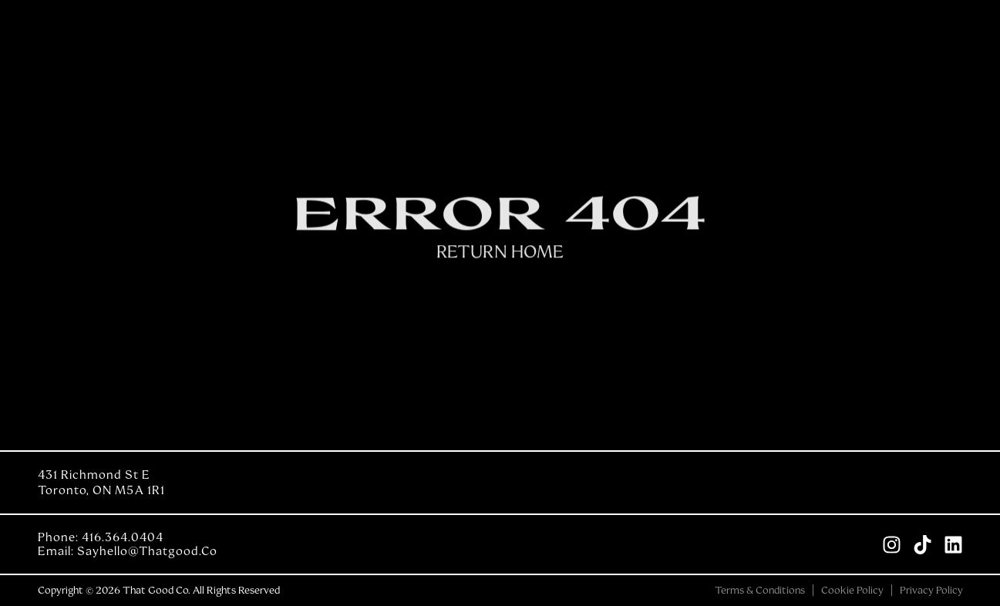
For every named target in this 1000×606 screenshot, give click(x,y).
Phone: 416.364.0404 (100, 537)
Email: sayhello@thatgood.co (127, 551)
